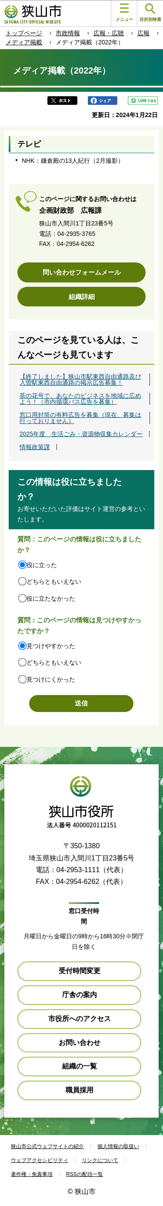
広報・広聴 (108, 33)
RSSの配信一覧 (84, 1174)
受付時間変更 (79, 970)
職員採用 (79, 1090)
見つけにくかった (51, 679)
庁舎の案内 (79, 994)
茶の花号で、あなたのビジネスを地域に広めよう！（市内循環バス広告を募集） (80, 399)
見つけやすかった (51, 645)
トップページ (24, 33)
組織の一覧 (79, 1066)
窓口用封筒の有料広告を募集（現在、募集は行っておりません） (80, 418)
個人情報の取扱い (118, 1146)
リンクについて (100, 1160)
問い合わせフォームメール (82, 272)
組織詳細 (82, 296)
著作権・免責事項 (32, 1174)
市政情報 (68, 33)
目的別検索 (150, 12)
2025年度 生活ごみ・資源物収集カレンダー (81, 434)
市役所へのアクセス (79, 1018)
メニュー (124, 12)
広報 (143, 33)
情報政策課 (35, 447)
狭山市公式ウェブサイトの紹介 (47, 1146)
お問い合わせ (79, 1042)
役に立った (42, 564)
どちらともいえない (54, 581)
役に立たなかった (51, 598)
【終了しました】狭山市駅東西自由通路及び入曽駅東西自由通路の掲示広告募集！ (80, 379)
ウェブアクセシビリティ (39, 1160)
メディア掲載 (24, 42)
